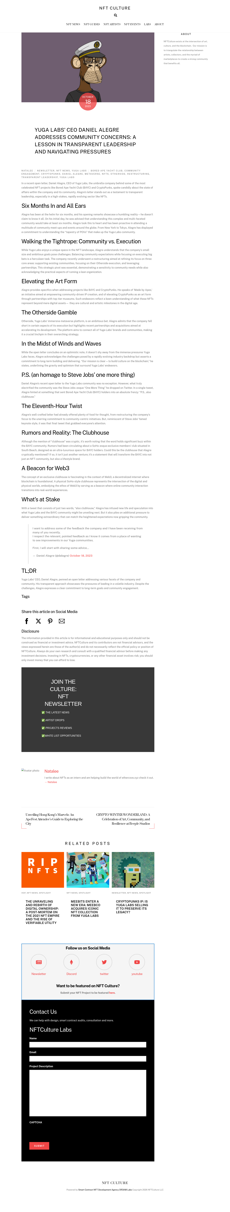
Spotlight (45, 896)
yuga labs (67, 181)
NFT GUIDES (92, 27)
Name (33, 1042)
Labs (147, 27)
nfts (105, 178)
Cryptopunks (51, 178)
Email (32, 1056)
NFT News (73, 27)
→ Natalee (50, 786)
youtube (137, 977)
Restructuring (138, 178)
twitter (104, 977)
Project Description (41, 1070)
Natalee (27, 174)
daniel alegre (72, 178)
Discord (71, 977)
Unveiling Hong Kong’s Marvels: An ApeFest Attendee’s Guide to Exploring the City (54, 823)
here (112, 996)
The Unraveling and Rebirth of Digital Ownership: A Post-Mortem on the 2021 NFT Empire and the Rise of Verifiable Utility (43, 916)
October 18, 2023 (81, 559)
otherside (118, 178)
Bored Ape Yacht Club (107, 174)
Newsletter (38, 977)
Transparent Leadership (39, 181)
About (159, 27)
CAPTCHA (35, 1126)
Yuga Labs (79, 174)
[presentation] (53, 1136)
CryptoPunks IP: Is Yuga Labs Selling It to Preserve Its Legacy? (132, 911)
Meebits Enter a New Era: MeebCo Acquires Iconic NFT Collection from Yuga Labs (85, 912)
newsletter (46, 174)
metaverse (92, 178)
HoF (23, 896)
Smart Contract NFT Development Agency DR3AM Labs (105, 1194)
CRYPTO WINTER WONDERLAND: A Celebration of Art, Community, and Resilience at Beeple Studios (123, 823)
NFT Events (132, 27)
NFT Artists (112, 27)
